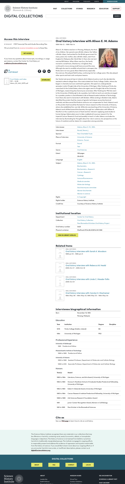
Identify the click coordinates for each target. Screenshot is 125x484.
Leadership (43, 479)
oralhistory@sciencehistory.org (15, 63)
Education (103, 8)
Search (117, 16)
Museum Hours (112, 1)
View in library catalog (67, 235)
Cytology (80, 175)
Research (91, 8)
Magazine (76, 1)
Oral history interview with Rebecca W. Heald (86, 265)
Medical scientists (83, 181)
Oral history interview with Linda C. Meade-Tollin (87, 279)
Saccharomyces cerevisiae (86, 187)
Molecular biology (83, 184)
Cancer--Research (84, 172)
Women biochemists (84, 190)
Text (78, 146)
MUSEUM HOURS (75, 476)
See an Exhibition (105, 476)
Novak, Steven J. (83, 130)
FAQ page (65, 421)
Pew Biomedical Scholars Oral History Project (93, 223)
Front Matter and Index (18, 79)
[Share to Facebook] (39, 71)
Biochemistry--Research (86, 169)
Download (46, 80)
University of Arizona (84, 137)
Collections (66, 8)
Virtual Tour (73, 479)
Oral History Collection (85, 220)
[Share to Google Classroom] (49, 71)
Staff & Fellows (45, 481)
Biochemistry (82, 166)
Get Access (28, 53)
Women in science (83, 194)
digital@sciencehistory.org (40, 450)
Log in (88, 465)
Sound (79, 143)
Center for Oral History (85, 217)
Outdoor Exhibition (76, 481)
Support (116, 8)
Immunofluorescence (85, 178)
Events (96, 1)
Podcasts (87, 1)
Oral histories (61, 38)
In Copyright (81, 197)
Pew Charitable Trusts (84, 134)
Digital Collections (23, 15)
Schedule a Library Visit (108, 479)
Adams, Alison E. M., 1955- (86, 127)
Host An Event (104, 483)
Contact (71, 465)
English (79, 160)
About (66, 1)
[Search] (79, 16)
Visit (55, 8)
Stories (79, 8)
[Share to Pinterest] (44, 71)
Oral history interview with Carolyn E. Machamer (88, 292)
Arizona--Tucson (83, 140)
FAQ (54, 465)
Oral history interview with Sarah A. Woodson (86, 251)
